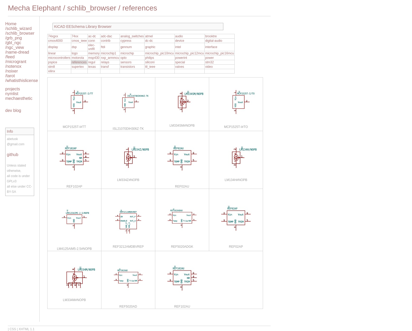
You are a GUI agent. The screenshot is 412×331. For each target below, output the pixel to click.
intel (178, 47)
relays (105, 62)
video (209, 67)
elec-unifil (91, 47)
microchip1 (108, 53)
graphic (150, 47)
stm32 (209, 62)
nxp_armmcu (110, 58)
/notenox (13, 66)
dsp (74, 47)
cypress (125, 41)
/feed (10, 57)
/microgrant (15, 61)
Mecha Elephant (34, 8)
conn (91, 41)
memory (94, 53)
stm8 (51, 67)
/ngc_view (14, 47)
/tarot (10, 76)
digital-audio (213, 41)
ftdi (103, 47)
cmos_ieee (79, 41)
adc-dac (106, 36)
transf (105, 67)
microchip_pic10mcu (159, 53)
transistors (127, 67)
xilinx (51, 71)
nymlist (11, 93)
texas (92, 67)
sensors (125, 62)
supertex (78, 67)
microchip (127, 53)
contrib (105, 41)
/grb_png (13, 38)
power (209, 58)
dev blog (13, 110)
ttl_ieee (150, 67)
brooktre (211, 36)
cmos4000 (55, 41)
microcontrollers (59, 58)
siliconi (149, 62)
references (139, 8)
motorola (78, 58)
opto (123, 58)
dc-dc (149, 41)
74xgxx (53, 36)
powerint (181, 58)
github (12, 154)
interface (211, 47)
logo (75, 53)
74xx (75, 36)
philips (149, 58)
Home (11, 24)
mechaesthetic (18, 98)
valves (179, 67)
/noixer (11, 71)
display (53, 47)
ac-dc (92, 36)
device (179, 41)
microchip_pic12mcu (189, 53)
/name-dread (17, 52)
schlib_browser (91, 8)
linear (52, 53)
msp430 (94, 58)
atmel (149, 36)
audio (179, 36)
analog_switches (132, 36)
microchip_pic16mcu (219, 53)
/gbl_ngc (13, 42)
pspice (52, 62)
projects (12, 89)
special (180, 62)
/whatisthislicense (21, 80)
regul (91, 62)
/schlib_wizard (18, 28)
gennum (126, 47)
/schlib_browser (19, 33)
